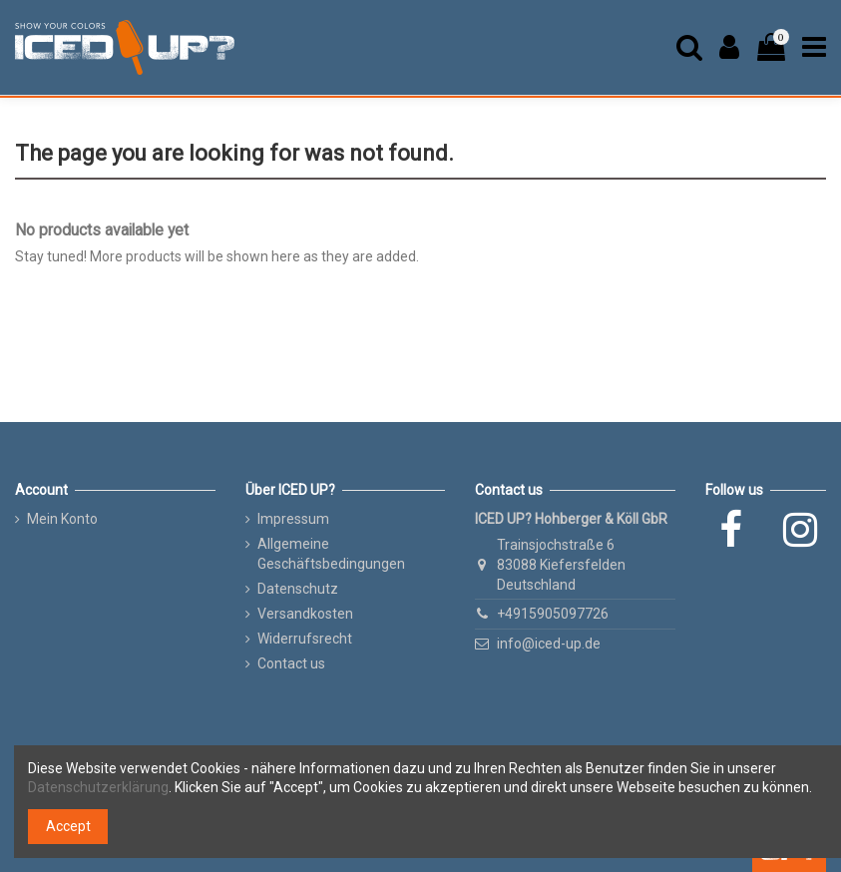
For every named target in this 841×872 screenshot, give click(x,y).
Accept (68, 826)
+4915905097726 (553, 614)
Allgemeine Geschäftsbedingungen (331, 554)
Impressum (293, 519)
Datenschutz (297, 589)
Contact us (291, 663)
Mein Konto (62, 519)
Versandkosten (305, 614)
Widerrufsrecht (304, 639)
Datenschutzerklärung (98, 787)
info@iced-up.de (549, 644)
